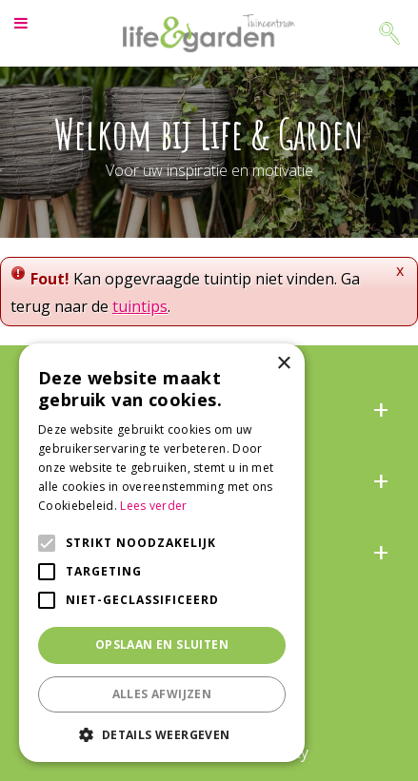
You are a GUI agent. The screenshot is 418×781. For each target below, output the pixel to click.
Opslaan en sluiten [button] (162, 644)
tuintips (140, 306)
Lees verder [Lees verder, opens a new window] (153, 506)
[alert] (162, 552)
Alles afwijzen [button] (162, 694)
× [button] (283, 364)
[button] (162, 734)
